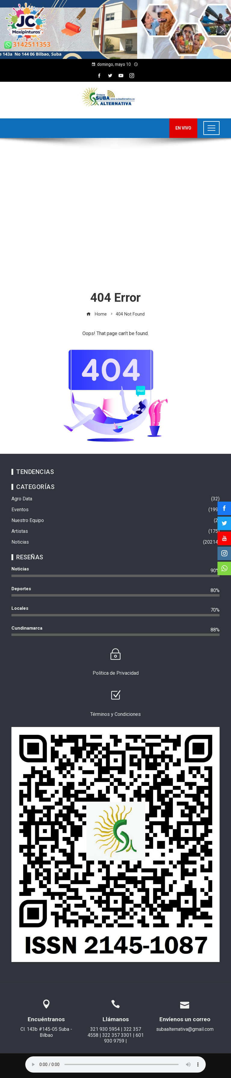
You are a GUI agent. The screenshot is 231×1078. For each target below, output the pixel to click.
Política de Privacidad (116, 673)
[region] (115, 29)
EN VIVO (183, 128)
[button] (9, 29)
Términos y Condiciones (115, 714)
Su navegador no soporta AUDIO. (115, 1064)
